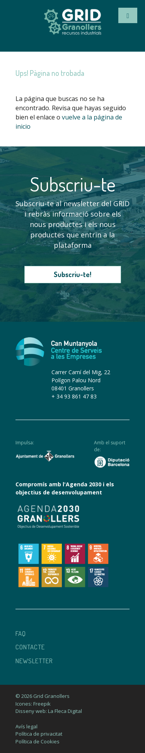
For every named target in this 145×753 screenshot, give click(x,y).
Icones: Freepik (33, 703)
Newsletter (34, 661)
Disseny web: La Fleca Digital (48, 711)
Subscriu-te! (72, 274)
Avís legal (26, 726)
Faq (20, 633)
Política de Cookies (37, 741)
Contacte (30, 647)
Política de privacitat (38, 733)
